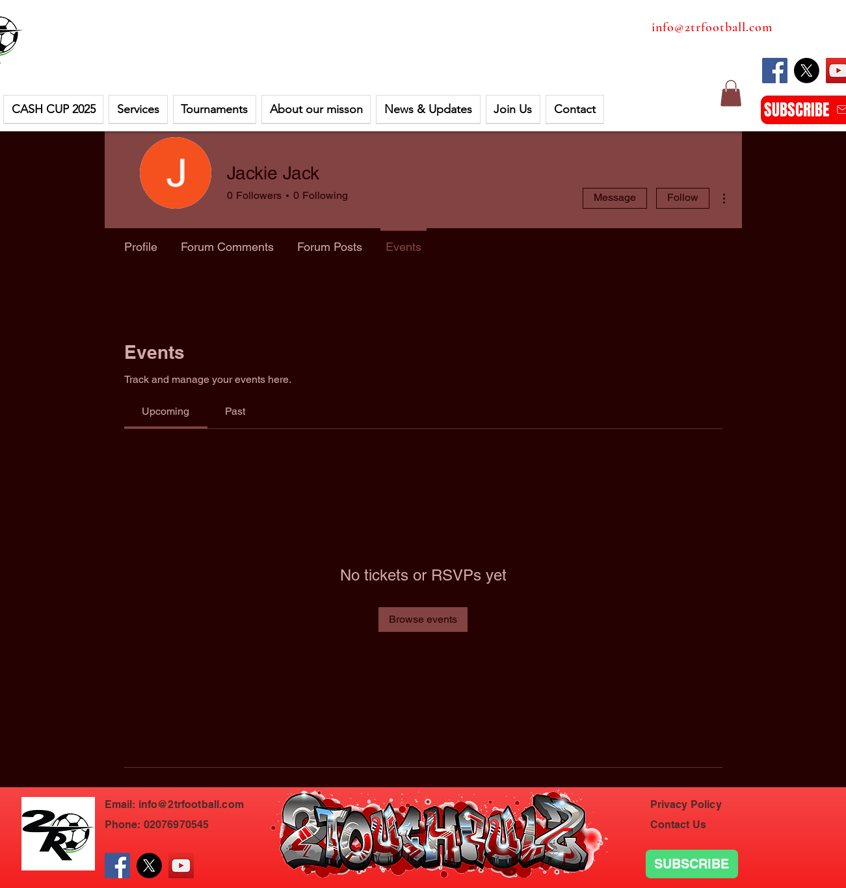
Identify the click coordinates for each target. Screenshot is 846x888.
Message (615, 197)
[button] (53, 109)
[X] (806, 70)
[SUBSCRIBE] (692, 864)
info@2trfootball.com (712, 27)
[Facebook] (774, 70)
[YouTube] (181, 865)
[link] (165, 411)
